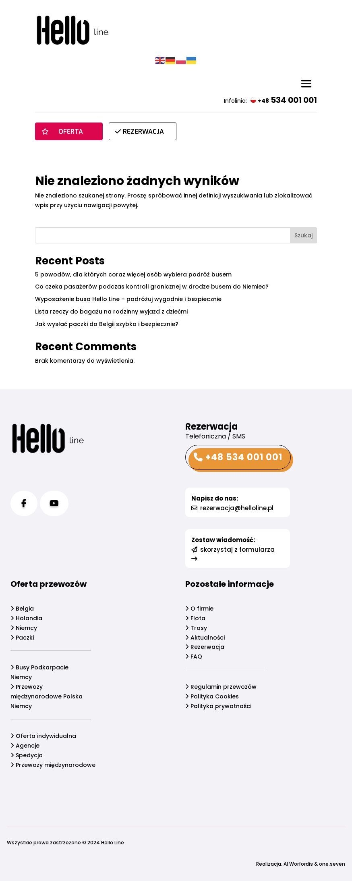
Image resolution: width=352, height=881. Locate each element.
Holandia (26, 618)
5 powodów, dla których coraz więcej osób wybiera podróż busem (133, 274)
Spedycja (26, 755)
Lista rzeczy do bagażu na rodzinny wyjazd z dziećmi (111, 312)
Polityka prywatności (218, 706)
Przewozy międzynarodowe (52, 765)
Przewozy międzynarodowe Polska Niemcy (46, 696)
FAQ (193, 656)
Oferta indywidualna (43, 736)
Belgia (22, 609)
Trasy (196, 628)
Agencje (24, 746)
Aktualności (205, 638)
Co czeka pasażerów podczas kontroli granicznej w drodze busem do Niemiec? (152, 287)
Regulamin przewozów (221, 687)
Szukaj (303, 235)
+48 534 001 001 (238, 457)
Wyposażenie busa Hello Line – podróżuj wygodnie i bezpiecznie (128, 299)
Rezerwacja (204, 647)
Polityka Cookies (212, 696)
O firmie (199, 609)
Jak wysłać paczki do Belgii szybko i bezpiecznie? (106, 324)
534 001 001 (284, 100)
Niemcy (23, 628)
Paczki (22, 638)
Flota (195, 618)
